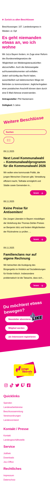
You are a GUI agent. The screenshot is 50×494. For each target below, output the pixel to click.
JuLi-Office (8, 462)
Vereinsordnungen (12, 416)
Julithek (7, 453)
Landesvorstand (11, 420)
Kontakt (7, 435)
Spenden (7, 403)
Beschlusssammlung (13, 411)
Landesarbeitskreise (13, 407)
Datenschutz (9, 480)
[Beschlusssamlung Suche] (25, 132)
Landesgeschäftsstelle (14, 440)
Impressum (8, 475)
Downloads (8, 458)
